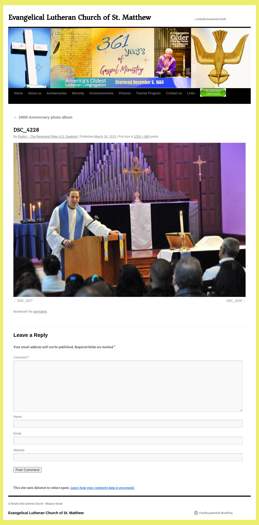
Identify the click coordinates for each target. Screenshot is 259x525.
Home (18, 93)
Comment (21, 357)
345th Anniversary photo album (42, 117)
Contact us (174, 93)
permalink (40, 311)
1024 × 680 (141, 136)
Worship (78, 93)
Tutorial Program (148, 93)
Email (17, 433)
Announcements (101, 93)
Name (17, 417)
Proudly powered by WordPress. (216, 513)
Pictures (125, 93)
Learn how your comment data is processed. (102, 487)
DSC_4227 (25, 301)
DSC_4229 (234, 301)
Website (19, 450)
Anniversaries (56, 93)
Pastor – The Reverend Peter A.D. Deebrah (47, 136)
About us (34, 93)
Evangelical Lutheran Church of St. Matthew (79, 17)
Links (191, 93)
